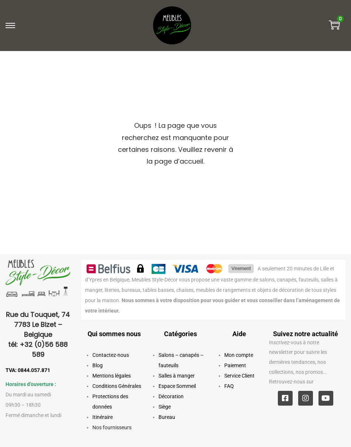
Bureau (167, 417)
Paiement (235, 365)
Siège (165, 407)
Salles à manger (177, 376)
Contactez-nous (110, 355)
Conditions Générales (116, 386)
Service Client (239, 376)
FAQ (229, 386)
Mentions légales (111, 376)
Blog (97, 365)
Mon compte (238, 355)
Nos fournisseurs (112, 427)
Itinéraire (102, 417)
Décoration (171, 396)
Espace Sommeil (177, 386)
